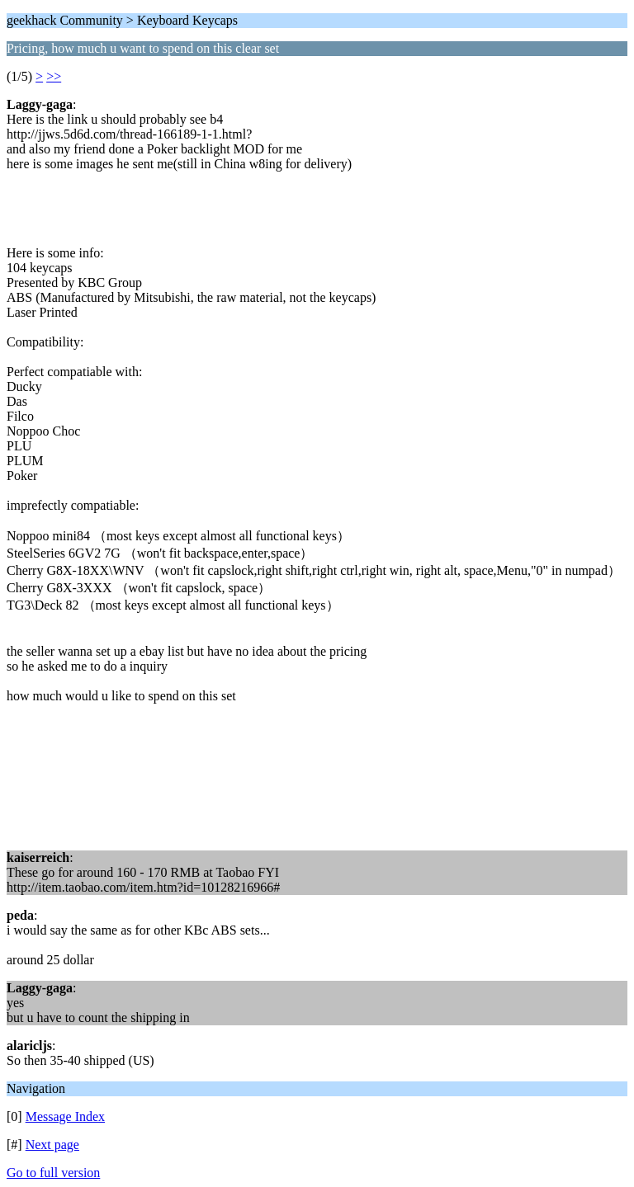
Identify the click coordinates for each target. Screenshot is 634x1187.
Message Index (65, 1116)
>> (53, 76)
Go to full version (53, 1173)
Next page (52, 1145)
